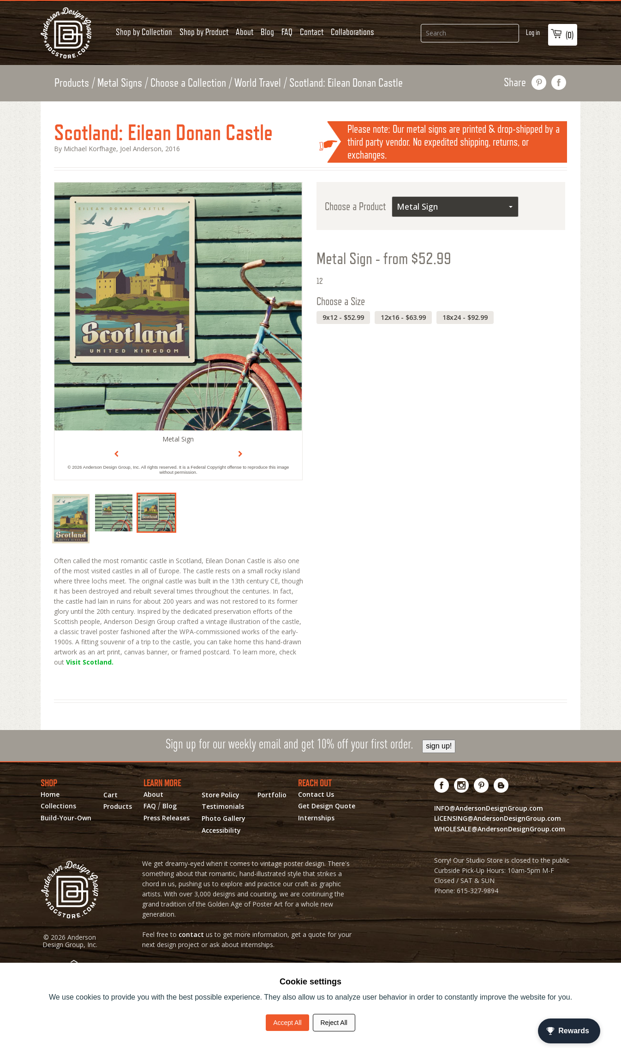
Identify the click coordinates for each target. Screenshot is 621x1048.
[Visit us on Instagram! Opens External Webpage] (461, 785)
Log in (533, 32)
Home (50, 794)
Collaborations (352, 31)
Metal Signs (119, 82)
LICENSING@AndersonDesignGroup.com (497, 818)
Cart (110, 795)
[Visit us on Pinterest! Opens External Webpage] (481, 785)
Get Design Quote (326, 806)
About (244, 31)
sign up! (439, 746)
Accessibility (221, 830)
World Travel (257, 82)
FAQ (287, 31)
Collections (58, 806)
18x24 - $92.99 (465, 317)
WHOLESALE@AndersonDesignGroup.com (499, 828)
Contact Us (316, 794)
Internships (316, 818)
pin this (539, 82)
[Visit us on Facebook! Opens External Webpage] (441, 785)
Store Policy (220, 795)
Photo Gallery (223, 818)
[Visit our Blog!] (501, 785)
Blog (267, 31)
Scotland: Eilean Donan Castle (346, 82)
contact (191, 934)
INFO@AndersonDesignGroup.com (488, 808)
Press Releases (166, 818)
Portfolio (272, 795)
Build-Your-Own (66, 818)
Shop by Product (203, 31)
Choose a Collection (188, 82)
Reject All (334, 1022)
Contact (311, 31)
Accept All (287, 1022)
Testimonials (223, 806)
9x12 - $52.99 (343, 317)
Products (71, 82)
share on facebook (559, 82)
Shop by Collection (144, 31)
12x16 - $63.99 (403, 317)
